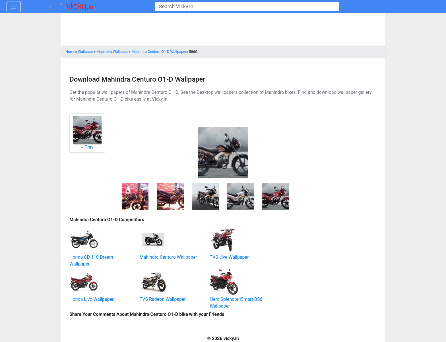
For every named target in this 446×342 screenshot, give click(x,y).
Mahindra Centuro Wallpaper (168, 257)
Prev (87, 133)
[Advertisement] (318, 251)
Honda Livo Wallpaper (91, 299)
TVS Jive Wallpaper (229, 257)
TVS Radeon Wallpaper (163, 299)
